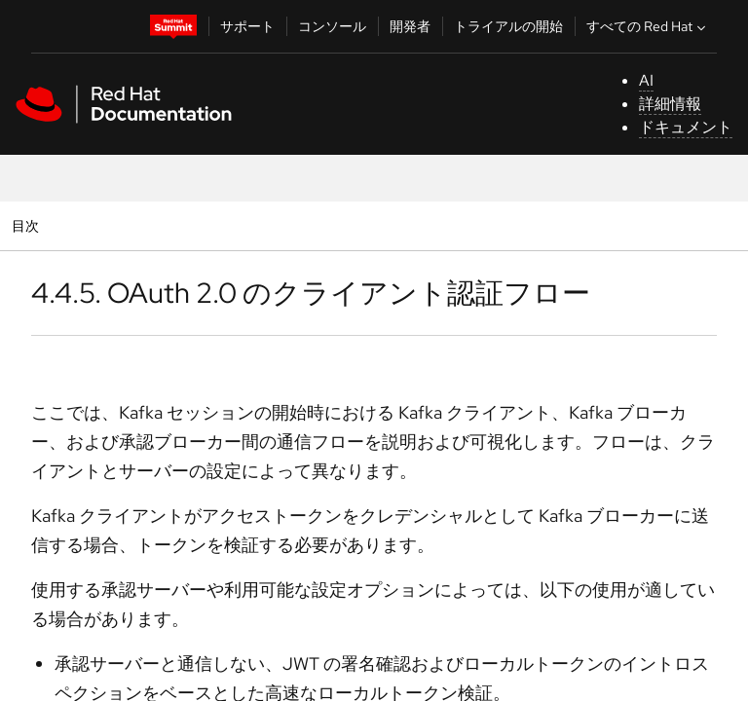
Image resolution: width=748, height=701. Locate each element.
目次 (28, 225)
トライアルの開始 (508, 26)
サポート (247, 26)
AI (646, 80)
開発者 (410, 26)
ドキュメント (685, 127)
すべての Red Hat (648, 26)
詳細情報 (670, 103)
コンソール (332, 26)
